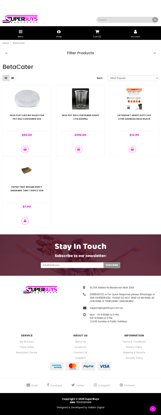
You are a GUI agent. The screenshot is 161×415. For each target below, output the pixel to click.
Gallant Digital (96, 407)
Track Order (27, 347)
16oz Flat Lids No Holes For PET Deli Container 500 (27, 117)
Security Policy (134, 358)
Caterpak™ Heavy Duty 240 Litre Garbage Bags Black (134, 117)
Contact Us (80, 352)
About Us (80, 341)
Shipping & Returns (134, 352)
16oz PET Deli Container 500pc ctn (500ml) (80, 117)
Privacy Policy (134, 347)
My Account (27, 341)
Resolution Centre (26, 352)
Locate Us (80, 347)
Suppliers (80, 358)
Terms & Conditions (134, 341)
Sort (99, 78)
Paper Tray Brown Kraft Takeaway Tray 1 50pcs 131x (26, 189)
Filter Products (80, 53)
